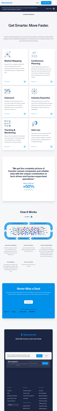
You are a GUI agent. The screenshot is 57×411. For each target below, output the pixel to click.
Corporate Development (28, 396)
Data (10, 394)
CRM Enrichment (42, 403)
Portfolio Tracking (42, 401)
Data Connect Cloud (13, 398)
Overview (10, 391)
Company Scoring (42, 406)
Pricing (11, 404)
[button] (54, 2)
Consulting (25, 398)
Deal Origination (41, 394)
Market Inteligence (42, 396)
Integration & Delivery (13, 396)
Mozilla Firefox (26, 408)
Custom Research (12, 401)
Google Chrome (26, 405)
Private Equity (26, 394)
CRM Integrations (42, 408)
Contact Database (42, 398)
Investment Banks (27, 391)
